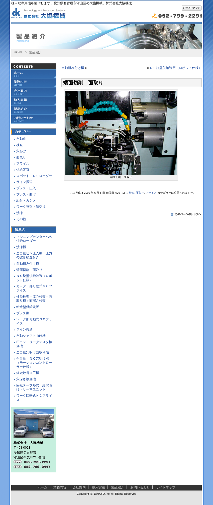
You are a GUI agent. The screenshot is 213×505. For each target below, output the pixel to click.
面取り (140, 192)
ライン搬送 (24, 182)
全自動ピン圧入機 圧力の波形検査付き (34, 255)
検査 (132, 192)
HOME (18, 52)
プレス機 (22, 313)
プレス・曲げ (26, 194)
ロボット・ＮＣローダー (34, 176)
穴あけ (21, 151)
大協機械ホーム (33, 73)
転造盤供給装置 (27, 307)
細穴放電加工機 (27, 373)
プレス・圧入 (26, 188)
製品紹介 (33, 110)
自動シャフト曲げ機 (31, 336)
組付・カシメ (26, 200)
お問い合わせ (33, 119)
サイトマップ (165, 487)
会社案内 (33, 91)
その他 (21, 219)
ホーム (42, 487)
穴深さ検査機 (26, 379)
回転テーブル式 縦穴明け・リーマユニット (34, 387)
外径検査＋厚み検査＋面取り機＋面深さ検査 (34, 299)
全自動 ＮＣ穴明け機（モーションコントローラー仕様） (34, 363)
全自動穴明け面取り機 (32, 352)
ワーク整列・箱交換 (31, 207)
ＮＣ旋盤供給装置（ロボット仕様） (176, 68)
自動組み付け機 (72, 68)
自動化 (21, 139)
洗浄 (19, 213)
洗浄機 (21, 247)
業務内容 (33, 82)
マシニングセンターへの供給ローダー (34, 239)
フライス (151, 192)
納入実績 (33, 101)
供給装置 (22, 169)
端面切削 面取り (29, 270)
